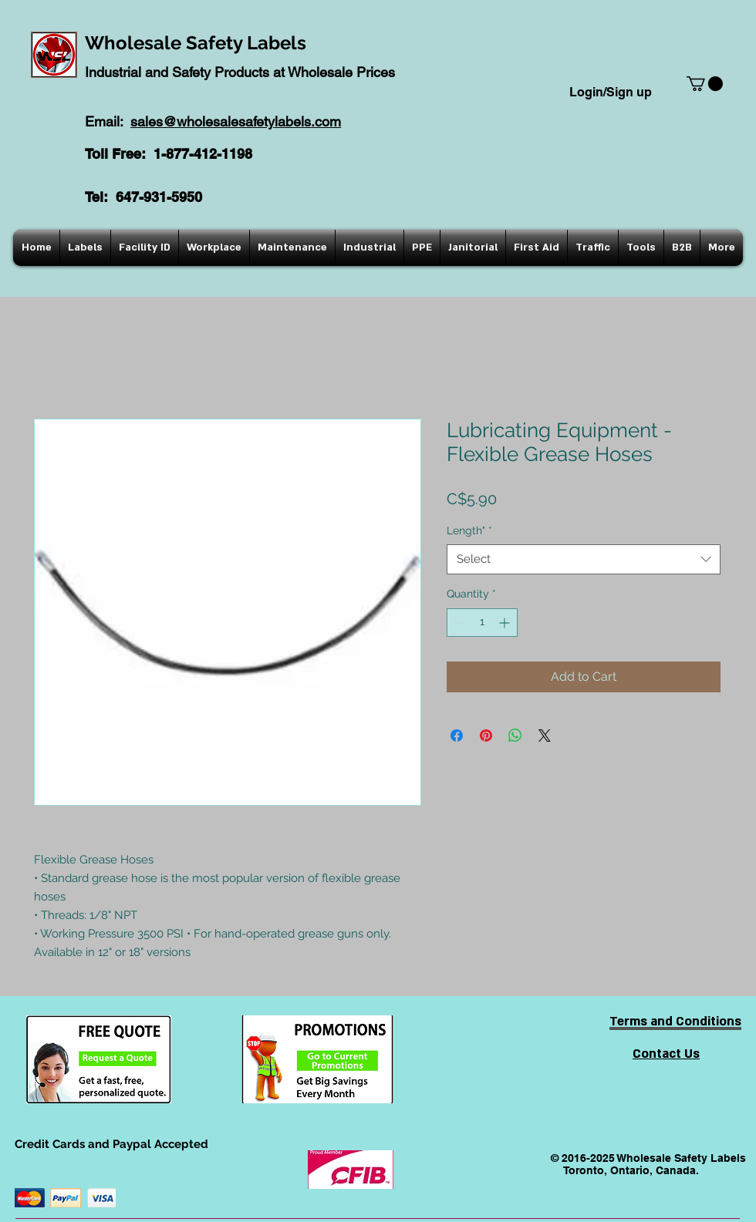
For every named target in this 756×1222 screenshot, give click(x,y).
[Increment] (505, 622)
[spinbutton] (482, 622)
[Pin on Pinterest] (486, 735)
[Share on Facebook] (456, 735)
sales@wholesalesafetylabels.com (235, 121)
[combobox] (584, 559)
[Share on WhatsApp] (515, 735)
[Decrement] (458, 622)
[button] (705, 83)
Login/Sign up (610, 92)
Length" (469, 530)
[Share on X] (544, 735)
